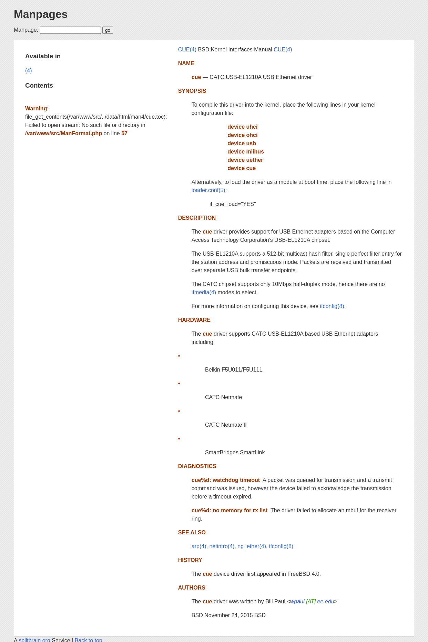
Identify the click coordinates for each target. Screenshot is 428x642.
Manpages (41, 14)
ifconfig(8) (332, 306)
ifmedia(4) (204, 292)
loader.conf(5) (208, 190)
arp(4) (199, 546)
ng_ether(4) (251, 546)
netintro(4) (221, 546)
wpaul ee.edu (312, 601)
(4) (28, 70)
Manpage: (26, 30)
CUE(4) (187, 49)
